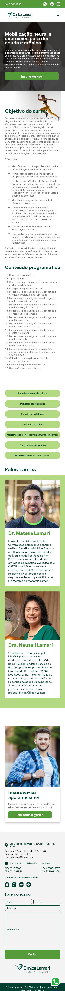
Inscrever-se (31, 76)
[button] (58, 15)
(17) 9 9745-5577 (50, 868)
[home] (18, 15)
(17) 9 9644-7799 (50, 871)
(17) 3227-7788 (13, 868)
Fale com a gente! (30, 815)
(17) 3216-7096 (13, 871)
